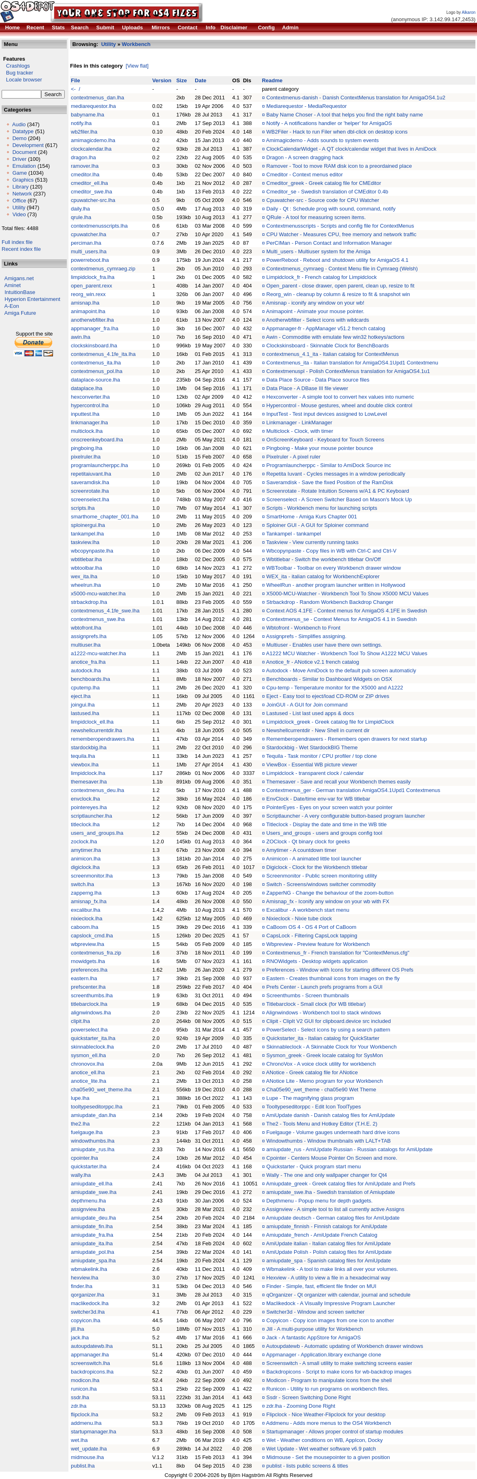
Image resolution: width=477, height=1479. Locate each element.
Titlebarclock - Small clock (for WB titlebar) (316, 1004)
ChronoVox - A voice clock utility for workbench (321, 1064)
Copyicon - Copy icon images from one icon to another (330, 1320)
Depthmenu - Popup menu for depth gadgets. (319, 1201)
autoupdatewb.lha (92, 1346)
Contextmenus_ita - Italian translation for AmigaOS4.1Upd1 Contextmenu (352, 363)
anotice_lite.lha (88, 1081)
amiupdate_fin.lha (92, 1226)
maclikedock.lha (90, 1303)
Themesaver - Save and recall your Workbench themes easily (338, 782)
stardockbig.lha (88, 747)
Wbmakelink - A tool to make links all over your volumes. (332, 1269)
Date (200, 80)
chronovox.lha (87, 1064)
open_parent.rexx (91, 286)
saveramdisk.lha (90, 482)
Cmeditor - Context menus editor (304, 174)
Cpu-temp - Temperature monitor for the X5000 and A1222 (334, 688)
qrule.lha (81, 217)
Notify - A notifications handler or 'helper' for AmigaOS (329, 123)
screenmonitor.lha (92, 876)
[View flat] (137, 66)
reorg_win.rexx (88, 294)
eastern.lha (84, 978)
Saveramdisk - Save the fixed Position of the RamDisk (329, 482)
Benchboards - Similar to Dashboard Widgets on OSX (329, 679)
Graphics (22, 180)
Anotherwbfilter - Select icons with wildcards (317, 320)
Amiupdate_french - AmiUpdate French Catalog (321, 1235)
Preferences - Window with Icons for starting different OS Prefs (339, 970)
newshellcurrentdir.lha (96, 730)
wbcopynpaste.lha (92, 551)
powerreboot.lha (90, 260)
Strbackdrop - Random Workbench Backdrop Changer (329, 602)
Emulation (24, 166)
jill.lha (77, 1329)
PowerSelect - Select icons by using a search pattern (328, 1030)
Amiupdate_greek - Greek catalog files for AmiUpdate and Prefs (340, 1184)
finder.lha (81, 1286)
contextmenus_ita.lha (96, 363)
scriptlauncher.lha (91, 816)
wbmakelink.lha (89, 1269)
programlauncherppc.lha (99, 465)
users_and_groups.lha (97, 833)
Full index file (17, 242)
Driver (19, 159)
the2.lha (80, 1124)
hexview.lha (84, 1278)
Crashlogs (16, 66)
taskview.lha (85, 542)
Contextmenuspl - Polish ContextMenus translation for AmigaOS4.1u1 (348, 371)
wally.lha (81, 1175)
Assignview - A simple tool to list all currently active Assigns (335, 1209)
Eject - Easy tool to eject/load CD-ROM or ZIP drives (327, 696)
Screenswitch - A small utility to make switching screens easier (339, 1363)
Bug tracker (17, 73)
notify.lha (81, 123)
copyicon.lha (85, 1320)
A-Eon (11, 306)
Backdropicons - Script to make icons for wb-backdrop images (338, 1372)
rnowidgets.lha (88, 961)
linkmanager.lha (89, 422)
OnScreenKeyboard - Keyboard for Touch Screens (325, 440)
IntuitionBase (19, 292)
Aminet (12, 285)
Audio (19, 124)
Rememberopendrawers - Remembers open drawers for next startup (346, 739)
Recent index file (21, 249)
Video (19, 214)
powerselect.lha (89, 1030)
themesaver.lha (89, 782)
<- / (75, 89)
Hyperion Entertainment (32, 299)
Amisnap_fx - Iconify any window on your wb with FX (327, 901)
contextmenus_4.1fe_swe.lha (105, 611)
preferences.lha (89, 970)
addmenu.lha (86, 1423)
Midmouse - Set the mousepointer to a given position (328, 1457)
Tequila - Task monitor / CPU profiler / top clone (321, 756)
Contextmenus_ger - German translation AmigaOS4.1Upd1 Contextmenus (353, 790)
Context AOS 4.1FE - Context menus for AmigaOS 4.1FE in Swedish (346, 611)
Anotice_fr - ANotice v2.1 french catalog (312, 662)
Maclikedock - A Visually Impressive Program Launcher (330, 1303)
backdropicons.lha (92, 1372)
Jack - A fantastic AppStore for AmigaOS (313, 1337)
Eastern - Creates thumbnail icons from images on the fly (333, 978)
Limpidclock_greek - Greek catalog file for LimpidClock (330, 722)
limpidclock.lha (88, 773)
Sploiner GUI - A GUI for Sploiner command (317, 525)
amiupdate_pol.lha (92, 1252)
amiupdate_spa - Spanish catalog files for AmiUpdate (328, 1260)
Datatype (22, 131)
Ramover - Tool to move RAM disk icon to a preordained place (339, 166)
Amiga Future (20, 313)
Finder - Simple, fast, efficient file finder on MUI (321, 1286)
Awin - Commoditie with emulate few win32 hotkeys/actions (335, 337)
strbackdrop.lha (89, 602)
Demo (19, 138)
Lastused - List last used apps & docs (310, 713)
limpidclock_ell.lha (92, 722)
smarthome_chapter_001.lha (104, 516)
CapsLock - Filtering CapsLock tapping (311, 936)
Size (181, 80)
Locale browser (22, 80)
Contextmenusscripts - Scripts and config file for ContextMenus (340, 226)
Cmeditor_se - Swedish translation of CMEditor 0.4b (327, 192)
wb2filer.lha (84, 132)
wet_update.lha (89, 1449)
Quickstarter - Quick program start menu (313, 1166)
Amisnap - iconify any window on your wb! (315, 303)
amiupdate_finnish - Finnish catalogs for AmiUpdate (326, 1226)
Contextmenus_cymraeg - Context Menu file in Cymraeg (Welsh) (342, 269)
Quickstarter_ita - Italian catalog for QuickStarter (322, 1038)
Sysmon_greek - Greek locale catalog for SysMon (324, 1055)
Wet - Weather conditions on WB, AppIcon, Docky (324, 1440)
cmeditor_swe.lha (91, 192)
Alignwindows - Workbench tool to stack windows (323, 1012)
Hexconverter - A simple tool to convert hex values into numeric (340, 397)
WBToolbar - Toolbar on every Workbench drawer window (333, 568)
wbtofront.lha (86, 628)
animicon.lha (86, 859)
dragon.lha (83, 157)
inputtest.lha (85, 414)
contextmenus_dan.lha (97, 97)
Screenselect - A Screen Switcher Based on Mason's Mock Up (339, 499)
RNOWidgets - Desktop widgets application (317, 961)
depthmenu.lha (88, 1201)
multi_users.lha (88, 251)
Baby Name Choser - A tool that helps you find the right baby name (344, 115)
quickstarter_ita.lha (93, 1038)
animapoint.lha (88, 311)
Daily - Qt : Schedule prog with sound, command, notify (331, 209)
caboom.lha (84, 927)
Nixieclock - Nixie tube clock (299, 918)
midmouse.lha (87, 1457)
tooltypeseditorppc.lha (96, 1107)
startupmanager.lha (93, 1432)
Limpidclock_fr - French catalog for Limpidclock (321, 277)
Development (28, 145)
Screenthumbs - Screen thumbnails (307, 995)
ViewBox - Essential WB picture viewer (311, 764)
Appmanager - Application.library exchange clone (323, 1355)
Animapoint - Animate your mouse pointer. (315, 311)
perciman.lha (86, 243)
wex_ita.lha (84, 576)
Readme (272, 80)
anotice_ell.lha (88, 1072)
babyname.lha (87, 115)
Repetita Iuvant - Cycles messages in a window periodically (335, 474)
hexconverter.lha (90, 397)
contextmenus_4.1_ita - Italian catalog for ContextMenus (332, 354)
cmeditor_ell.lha (89, 183)
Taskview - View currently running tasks (312, 542)
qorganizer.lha (87, 1295)
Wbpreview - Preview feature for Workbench (318, 944)
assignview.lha (88, 1209)
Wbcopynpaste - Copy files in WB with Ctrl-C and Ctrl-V (331, 551)
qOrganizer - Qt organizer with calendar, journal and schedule (338, 1295)
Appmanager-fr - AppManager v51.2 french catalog (325, 328)
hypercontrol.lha (90, 405)
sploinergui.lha (88, 525)
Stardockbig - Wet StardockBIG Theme (312, 747)
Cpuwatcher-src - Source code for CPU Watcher (322, 200)
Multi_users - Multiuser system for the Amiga (318, 251)
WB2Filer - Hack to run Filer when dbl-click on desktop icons (337, 132)
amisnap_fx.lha (88, 901)
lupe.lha (80, 1098)
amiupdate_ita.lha (92, 1243)
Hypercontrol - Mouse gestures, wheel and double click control (339, 405)
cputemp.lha (85, 688)
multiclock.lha (87, 431)
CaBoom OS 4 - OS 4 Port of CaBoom (311, 927)
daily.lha (80, 209)
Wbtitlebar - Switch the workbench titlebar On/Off (323, 559)
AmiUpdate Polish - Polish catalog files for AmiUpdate (329, 1252)
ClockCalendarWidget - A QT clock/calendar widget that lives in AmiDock (351, 149)
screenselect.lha (90, 499)
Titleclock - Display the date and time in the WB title (326, 824)
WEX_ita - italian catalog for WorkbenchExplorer (323, 576)
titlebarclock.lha (89, 1004)
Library (20, 187)
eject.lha (80, 696)
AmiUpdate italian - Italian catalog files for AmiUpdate (328, 1243)
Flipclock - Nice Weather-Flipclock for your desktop (325, 1414)
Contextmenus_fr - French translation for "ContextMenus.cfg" (337, 953)
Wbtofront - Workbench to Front (303, 628)
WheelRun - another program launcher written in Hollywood (335, 585)
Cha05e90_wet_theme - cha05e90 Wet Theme (321, 1089)
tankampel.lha (87, 534)
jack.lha (80, 1337)
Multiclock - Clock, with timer (299, 431)
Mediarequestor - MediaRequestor (306, 106)
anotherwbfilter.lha (92, 320)
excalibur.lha (85, 910)
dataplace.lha (86, 388)
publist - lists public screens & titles (307, 1466)
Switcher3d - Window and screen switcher (315, 1312)
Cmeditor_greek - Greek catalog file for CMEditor (323, 183)
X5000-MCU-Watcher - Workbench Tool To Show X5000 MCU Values (347, 593)
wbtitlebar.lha (86, 559)
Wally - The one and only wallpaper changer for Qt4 (326, 1175)
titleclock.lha (85, 824)
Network (22, 194)
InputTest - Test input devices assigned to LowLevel (326, 414)
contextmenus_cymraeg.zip (103, 269)
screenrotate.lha (90, 491)
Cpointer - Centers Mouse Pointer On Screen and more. (332, 1158)
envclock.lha (85, 799)
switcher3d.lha (88, 1312)
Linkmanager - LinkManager (299, 422)
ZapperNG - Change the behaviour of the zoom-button (329, 893)
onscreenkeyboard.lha (97, 440)
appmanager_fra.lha (94, 328)
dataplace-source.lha (95, 380)
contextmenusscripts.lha (99, 226)
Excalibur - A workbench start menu (308, 910)
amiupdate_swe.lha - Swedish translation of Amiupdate (330, 1192)
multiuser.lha (86, 645)
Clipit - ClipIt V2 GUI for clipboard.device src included (328, 1021)
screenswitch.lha (90, 1363)
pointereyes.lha (89, 807)
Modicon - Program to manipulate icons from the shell (329, 1380)
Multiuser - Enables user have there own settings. (324, 645)
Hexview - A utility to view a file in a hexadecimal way (328, 1278)
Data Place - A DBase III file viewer (307, 388)
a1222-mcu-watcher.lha (98, 653)
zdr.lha (78, 1406)
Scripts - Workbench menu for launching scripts (321, 508)
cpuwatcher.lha (88, 234)
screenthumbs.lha (92, 995)
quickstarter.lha (88, 1166)
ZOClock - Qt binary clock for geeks (308, 841)
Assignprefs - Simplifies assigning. (306, 636)
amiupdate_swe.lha (94, 1192)
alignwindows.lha (91, 1012)
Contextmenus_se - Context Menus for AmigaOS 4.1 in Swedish (341, 619)
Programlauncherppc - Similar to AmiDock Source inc (328, 465)
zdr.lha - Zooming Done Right (300, 1406)
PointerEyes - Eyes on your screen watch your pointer (329, 807)
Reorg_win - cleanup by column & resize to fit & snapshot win (338, 294)
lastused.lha (85, 713)
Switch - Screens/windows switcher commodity (321, 884)
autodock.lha (86, 670)
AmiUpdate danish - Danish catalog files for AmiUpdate (330, 1115)
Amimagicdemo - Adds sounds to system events (322, 140)
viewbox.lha (85, 764)
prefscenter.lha (88, 987)
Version (161, 80)
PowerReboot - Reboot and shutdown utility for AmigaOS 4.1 (337, 260)
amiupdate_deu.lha (93, 1218)
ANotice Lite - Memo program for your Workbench (324, 1081)
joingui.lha (83, 705)
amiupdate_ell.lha (91, 1184)
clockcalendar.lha (91, 149)
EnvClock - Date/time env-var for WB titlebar (318, 799)
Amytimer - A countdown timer (301, 850)
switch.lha (82, 884)
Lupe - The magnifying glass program (310, 1098)
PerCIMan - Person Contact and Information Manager (329, 243)
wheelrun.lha (86, 585)
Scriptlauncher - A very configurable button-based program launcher (345, 816)
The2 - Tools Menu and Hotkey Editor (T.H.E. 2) (322, 1124)
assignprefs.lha (88, 636)
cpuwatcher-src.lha (93, 200)
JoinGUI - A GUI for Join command (306, 705)
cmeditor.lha (85, 174)
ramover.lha (85, 166)
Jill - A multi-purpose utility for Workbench (314, 1329)
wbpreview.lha (87, 944)
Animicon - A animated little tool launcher (313, 859)
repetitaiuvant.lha (91, 474)
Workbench (136, 44)
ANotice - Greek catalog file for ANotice (312, 1072)
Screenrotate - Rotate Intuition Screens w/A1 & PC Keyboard (337, 491)
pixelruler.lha (86, 457)
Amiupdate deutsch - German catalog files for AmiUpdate (333, 1218)
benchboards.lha (90, 679)
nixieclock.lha (86, 918)
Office (19, 200)
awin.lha (80, 337)
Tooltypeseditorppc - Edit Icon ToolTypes (313, 1107)
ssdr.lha (80, 1397)
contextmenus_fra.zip (96, 953)
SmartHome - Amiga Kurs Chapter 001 (311, 516)
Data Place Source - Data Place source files (317, 380)
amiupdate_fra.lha (92, 1235)
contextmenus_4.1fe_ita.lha (103, 354)
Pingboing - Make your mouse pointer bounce (319, 448)
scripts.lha (83, 508)
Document (24, 152)
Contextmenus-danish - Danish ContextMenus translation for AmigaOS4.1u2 (355, 97)
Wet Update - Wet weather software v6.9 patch (321, 1449)
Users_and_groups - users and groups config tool (324, 833)
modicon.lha (85, 1380)
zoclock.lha (84, 841)
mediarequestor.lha (93, 106)
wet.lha (79, 1440)
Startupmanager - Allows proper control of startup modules (334, 1432)
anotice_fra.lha (88, 662)
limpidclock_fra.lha (92, 277)
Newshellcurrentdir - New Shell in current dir (318, 730)
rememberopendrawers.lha (102, 739)
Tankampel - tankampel (293, 534)
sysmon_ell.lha (88, 1055)
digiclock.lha (85, 867)
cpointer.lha (84, 1158)
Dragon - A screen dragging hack (304, 157)
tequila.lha (83, 756)
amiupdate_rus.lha (92, 1149)
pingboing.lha (86, 448)
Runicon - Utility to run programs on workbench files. (327, 1389)
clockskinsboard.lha (94, 345)
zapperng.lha (86, 893)
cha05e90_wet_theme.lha (101, 1089)
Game (19, 173)
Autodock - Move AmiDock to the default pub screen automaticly (341, 670)
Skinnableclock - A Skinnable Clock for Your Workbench (331, 1047)
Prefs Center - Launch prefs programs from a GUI (324, 987)
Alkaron (468, 12)
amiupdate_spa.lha (93, 1260)
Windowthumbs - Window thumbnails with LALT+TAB (328, 1141)
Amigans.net (19, 278)
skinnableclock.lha (92, 1047)
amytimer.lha (86, 850)
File (75, 80)
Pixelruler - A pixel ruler (293, 457)
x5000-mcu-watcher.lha (98, 593)
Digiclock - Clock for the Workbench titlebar (316, 867)
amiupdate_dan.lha (93, 1115)
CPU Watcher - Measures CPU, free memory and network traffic (341, 234)
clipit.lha (80, 1021)
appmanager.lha (90, 1355)
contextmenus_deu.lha (97, 790)
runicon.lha (84, 1389)
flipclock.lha (84, 1414)
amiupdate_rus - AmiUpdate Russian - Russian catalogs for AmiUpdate (349, 1149)
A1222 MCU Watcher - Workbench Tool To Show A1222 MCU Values (346, 653)
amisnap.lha (85, 303)
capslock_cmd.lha (92, 936)
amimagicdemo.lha (93, 140)
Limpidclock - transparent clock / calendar (315, 773)
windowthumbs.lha (92, 1141)
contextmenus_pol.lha (96, 371)
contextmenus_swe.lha (98, 619)
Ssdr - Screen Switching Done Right (308, 1397)
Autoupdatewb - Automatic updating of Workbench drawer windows (344, 1346)
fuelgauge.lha (87, 1132)
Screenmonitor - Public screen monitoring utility (321, 876)
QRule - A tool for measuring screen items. (316, 217)
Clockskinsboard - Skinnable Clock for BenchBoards (327, 345)
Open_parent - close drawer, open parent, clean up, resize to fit (340, 286)
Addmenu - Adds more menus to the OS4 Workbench (328, 1423)
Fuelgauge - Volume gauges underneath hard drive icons (333, 1132)
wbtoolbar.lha (86, 568)
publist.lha (83, 1466)
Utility (18, 207)
